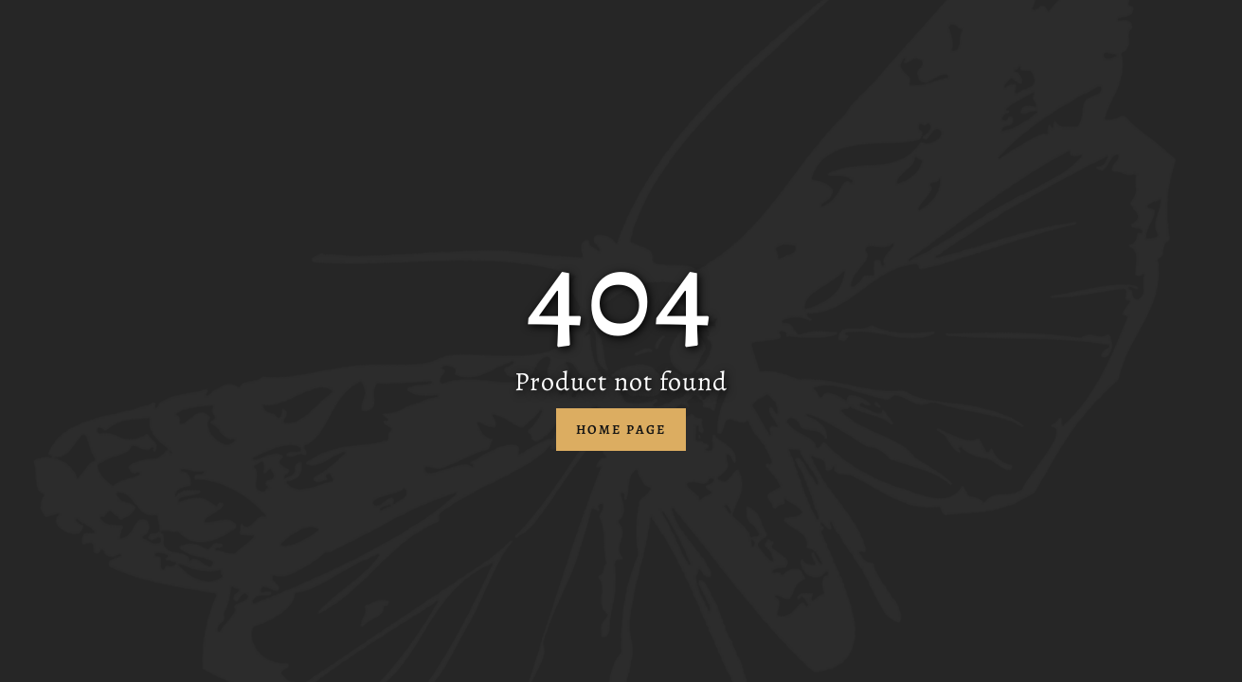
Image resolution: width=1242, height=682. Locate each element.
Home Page (621, 430)
